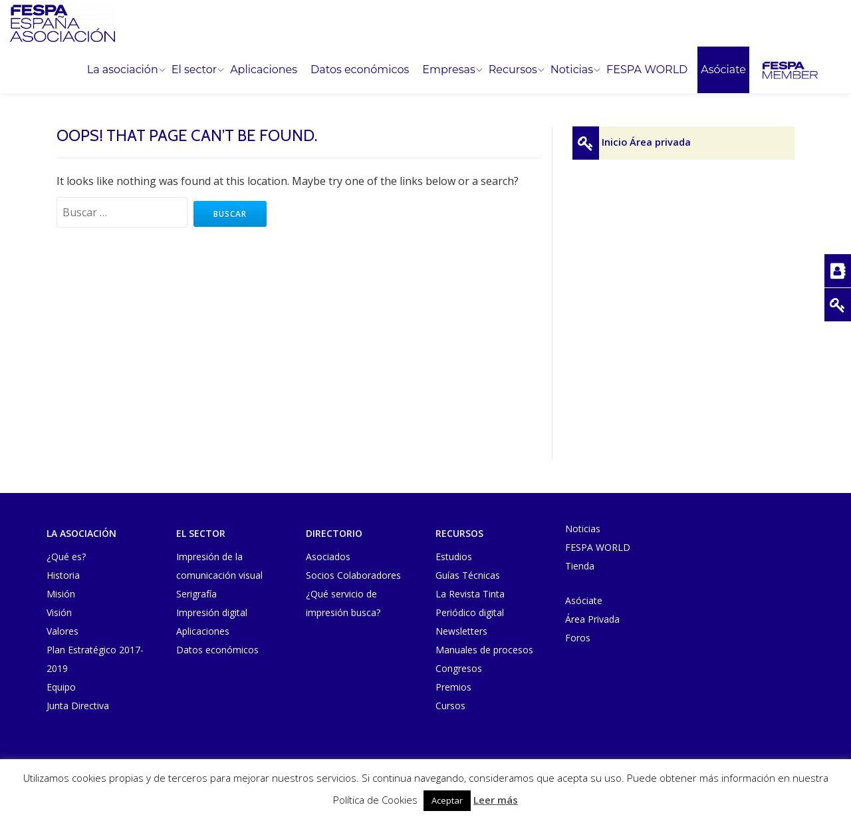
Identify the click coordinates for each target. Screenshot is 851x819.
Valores (62, 631)
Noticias (571, 70)
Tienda (579, 566)
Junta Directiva (78, 705)
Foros (577, 637)
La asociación (122, 70)
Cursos (450, 705)
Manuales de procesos (484, 649)
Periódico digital (469, 612)
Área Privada (592, 619)
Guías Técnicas (467, 575)
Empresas (448, 70)
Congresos (458, 668)
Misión (61, 593)
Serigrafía (196, 593)
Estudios (453, 556)
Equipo (61, 687)
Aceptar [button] (447, 800)
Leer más (495, 799)
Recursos (513, 70)
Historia (63, 575)
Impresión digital (211, 612)
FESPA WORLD (646, 70)
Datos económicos (359, 70)
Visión (59, 612)
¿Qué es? (66, 556)
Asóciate (723, 70)
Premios (453, 687)
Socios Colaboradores (353, 575)
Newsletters (461, 631)
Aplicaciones (263, 70)
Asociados (328, 556)
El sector (194, 70)
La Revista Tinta (470, 593)
